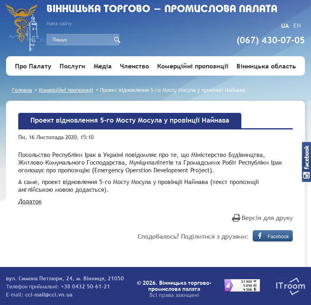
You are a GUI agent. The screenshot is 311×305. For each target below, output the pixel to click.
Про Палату (33, 65)
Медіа (103, 65)
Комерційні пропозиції (192, 65)
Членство (134, 65)
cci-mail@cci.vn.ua (48, 294)
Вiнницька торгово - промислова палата (162, 9)
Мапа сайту (59, 23)
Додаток (30, 201)
